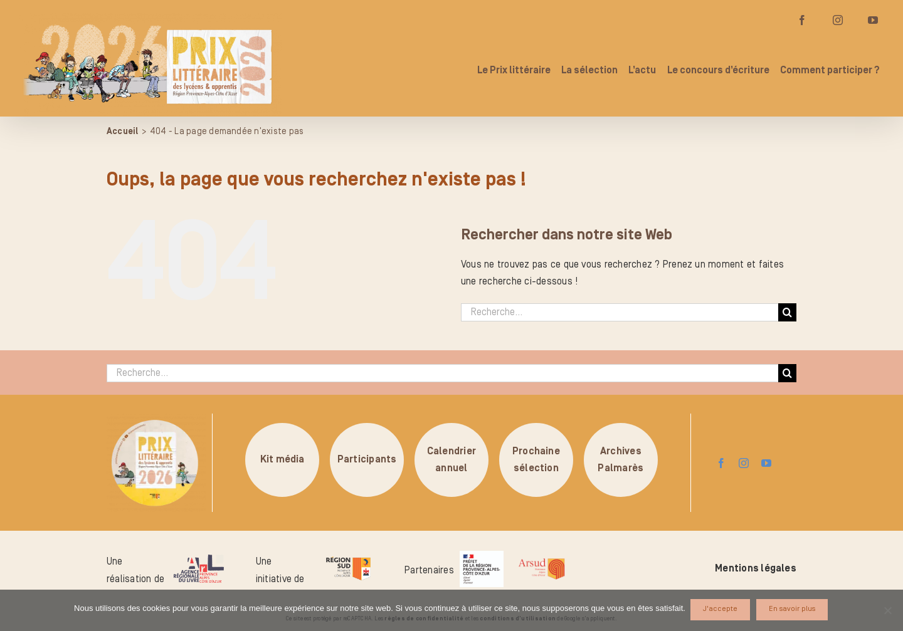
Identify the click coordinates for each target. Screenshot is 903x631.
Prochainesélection (536, 459)
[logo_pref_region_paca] (482, 555)
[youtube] (766, 463)
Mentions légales (755, 568)
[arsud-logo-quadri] (541, 560)
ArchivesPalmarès (620, 459)
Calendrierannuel (451, 459)
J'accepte (721, 610)
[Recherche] (787, 312)
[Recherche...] (619, 312)
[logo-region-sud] (348, 557)
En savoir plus (793, 610)
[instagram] (744, 463)
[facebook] (721, 463)
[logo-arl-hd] (199, 559)
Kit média (282, 459)
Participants (367, 459)
